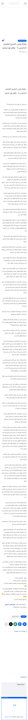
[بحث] (2, 3)
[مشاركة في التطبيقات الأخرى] (6, 624)
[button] (20, 624)
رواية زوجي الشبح (10, 604)
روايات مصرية (22, 40)
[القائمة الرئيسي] (25, 3)
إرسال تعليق (20, 684)
